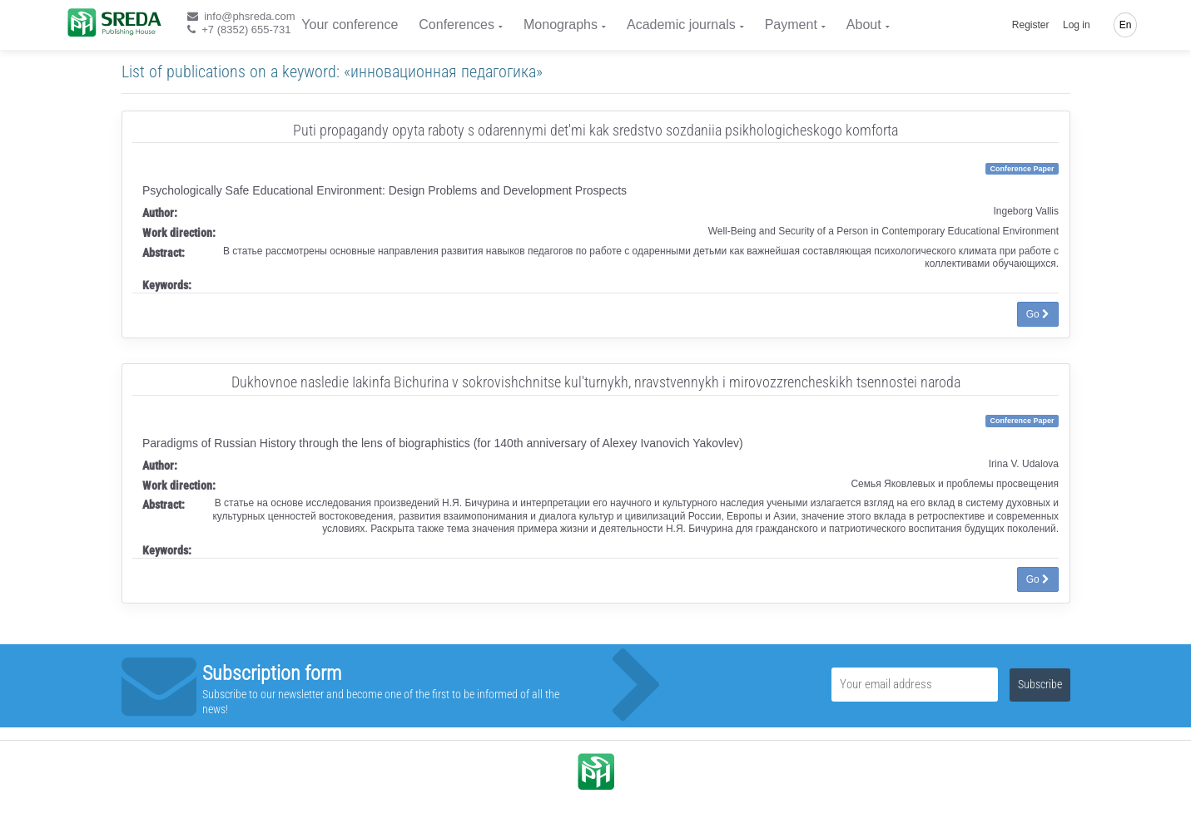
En (1125, 25)
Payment (791, 24)
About (863, 24)
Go (1038, 314)
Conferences (456, 24)
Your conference (349, 24)
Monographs (561, 24)
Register (1031, 25)
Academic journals (681, 24)
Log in (1076, 25)
